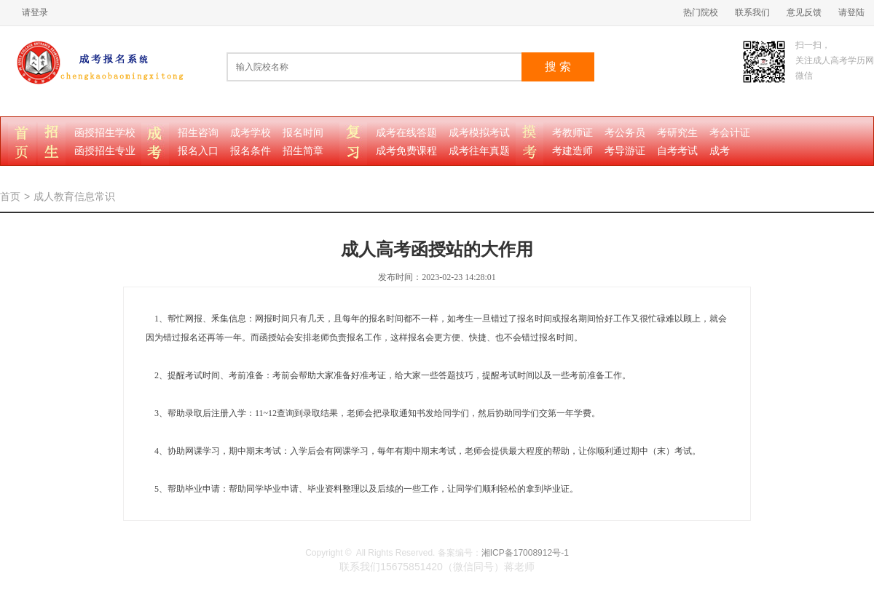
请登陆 (851, 12)
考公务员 (625, 132)
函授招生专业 (104, 150)
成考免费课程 (406, 150)
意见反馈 (804, 12)
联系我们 (752, 12)
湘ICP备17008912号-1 (525, 553)
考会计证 (729, 132)
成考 (719, 150)
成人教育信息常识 (74, 196)
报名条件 (250, 150)
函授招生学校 (104, 132)
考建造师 (572, 150)
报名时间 (303, 132)
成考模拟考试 (479, 132)
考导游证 (625, 150)
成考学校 (250, 132)
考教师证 (572, 132)
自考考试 (677, 150)
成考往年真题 (479, 150)
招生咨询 (198, 132)
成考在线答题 (406, 132)
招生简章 (303, 150)
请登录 (35, 12)
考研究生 (677, 132)
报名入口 (198, 150)
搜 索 (558, 66)
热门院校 (700, 12)
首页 (10, 196)
